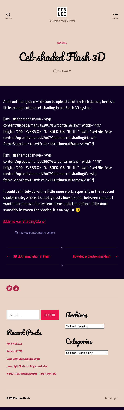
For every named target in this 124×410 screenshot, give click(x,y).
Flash (34, 235)
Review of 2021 (14, 346)
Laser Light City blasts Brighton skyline (26, 369)
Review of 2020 (14, 353)
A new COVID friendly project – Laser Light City (31, 376)
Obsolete (51, 235)
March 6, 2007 (64, 73)
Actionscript (25, 235)
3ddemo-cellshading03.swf (24, 224)
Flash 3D (42, 235)
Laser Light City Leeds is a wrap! (23, 361)
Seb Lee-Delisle (22, 400)
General (62, 45)
